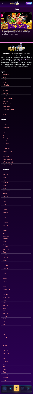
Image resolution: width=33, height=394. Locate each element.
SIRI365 (4, 302)
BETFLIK (6, 56)
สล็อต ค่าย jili (5, 138)
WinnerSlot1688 (6, 289)
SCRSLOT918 (5, 215)
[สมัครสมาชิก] (16, 388)
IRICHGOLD (5, 281)
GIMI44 (4, 310)
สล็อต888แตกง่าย (6, 106)
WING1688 (5, 255)
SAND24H (5, 345)
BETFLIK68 (5, 174)
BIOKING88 (5, 337)
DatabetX (5, 278)
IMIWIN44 (5, 230)
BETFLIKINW (13, 59)
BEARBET (5, 228)
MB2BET (4, 334)
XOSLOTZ (5, 260)
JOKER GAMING (6, 127)
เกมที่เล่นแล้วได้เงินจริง (7, 164)
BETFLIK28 (5, 350)
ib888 (4, 356)
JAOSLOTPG (5, 294)
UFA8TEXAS (5, 319)
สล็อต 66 (4, 372)
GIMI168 (5, 185)
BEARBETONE (6, 271)
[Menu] (2, 3)
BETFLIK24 (5, 305)
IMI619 (4, 286)
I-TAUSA (4, 188)
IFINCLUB (5, 321)
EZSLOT (4, 366)
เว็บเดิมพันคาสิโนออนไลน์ (25, 59)
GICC (4, 327)
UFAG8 (4, 244)
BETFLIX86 (5, 292)
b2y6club (5, 209)
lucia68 (4, 204)
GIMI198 (5, 241)
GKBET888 (5, 316)
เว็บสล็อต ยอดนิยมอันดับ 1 (8, 109)
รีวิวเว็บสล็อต (5, 90)
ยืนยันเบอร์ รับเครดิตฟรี (8, 162)
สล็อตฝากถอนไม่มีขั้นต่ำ (8, 159)
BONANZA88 (5, 238)
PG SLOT (4, 122)
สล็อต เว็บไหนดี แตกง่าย (8, 98)
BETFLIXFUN (6, 249)
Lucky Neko (5, 132)
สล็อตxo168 (5, 375)
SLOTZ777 (5, 284)
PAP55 (4, 180)
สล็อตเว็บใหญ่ (5, 93)
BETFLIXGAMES (6, 191)
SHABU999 (5, 265)
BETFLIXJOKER (6, 340)
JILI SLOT (5, 135)
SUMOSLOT (5, 268)
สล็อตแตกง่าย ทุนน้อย (7, 151)
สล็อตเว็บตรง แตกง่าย (7, 104)
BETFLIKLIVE (6, 348)
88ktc (4, 324)
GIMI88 (4, 177)
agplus (4, 199)
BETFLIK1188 (6, 236)
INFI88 (4, 233)
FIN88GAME (5, 222)
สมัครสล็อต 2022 (6, 148)
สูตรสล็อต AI (5, 154)
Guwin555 (5, 364)
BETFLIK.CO (5, 196)
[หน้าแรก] (4, 389)
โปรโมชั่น (5, 82)
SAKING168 (5, 377)
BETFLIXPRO (5, 313)
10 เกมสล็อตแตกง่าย (7, 96)
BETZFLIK (5, 342)
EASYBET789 (5, 257)
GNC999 (4, 263)
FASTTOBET (5, 212)
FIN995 (4, 217)
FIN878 (4, 273)
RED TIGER (5, 124)
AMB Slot (5, 130)
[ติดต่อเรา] (28, 389)
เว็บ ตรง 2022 (6, 146)
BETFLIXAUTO (6, 353)
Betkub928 (5, 225)
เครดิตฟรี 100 (6, 74)
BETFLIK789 (5, 172)
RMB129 (4, 300)
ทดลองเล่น (5, 77)
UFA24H (4, 308)
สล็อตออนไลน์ (5, 87)
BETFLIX (5, 57)
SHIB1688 (5, 380)
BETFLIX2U (5, 358)
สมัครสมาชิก (5, 80)
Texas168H (5, 246)
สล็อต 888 (5, 252)
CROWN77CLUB (6, 297)
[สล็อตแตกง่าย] (22, 389)
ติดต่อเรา (4, 114)
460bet (4, 369)
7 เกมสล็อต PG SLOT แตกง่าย (9, 112)
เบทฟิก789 (5, 193)
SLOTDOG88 (5, 361)
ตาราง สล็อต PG (6, 156)
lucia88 (4, 201)
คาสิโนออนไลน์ (6, 85)
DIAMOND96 (5, 182)
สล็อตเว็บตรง (5, 101)
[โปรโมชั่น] (10, 389)
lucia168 (5, 207)
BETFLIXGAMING (6, 332)
